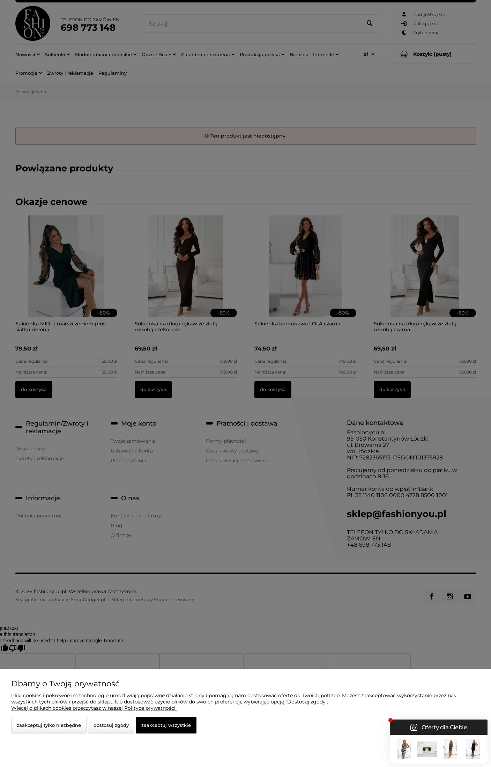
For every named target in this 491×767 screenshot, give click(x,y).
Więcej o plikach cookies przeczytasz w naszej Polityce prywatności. (94, 708)
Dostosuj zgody (111, 725)
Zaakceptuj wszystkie (166, 725)
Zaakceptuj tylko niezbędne (49, 725)
